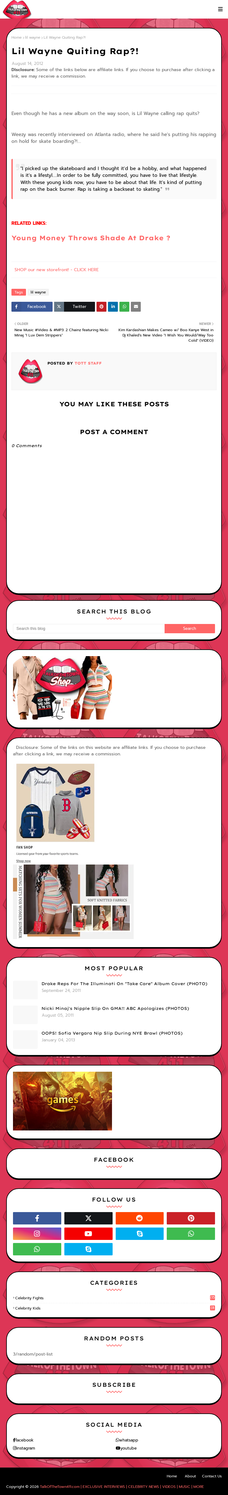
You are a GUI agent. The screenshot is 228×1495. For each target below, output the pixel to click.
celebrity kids (115, 1308)
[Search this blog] (89, 628)
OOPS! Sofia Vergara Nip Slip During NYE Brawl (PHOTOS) (112, 1033)
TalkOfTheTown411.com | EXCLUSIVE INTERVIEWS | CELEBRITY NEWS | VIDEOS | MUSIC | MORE (122, 1486)
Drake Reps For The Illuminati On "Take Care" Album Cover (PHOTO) (124, 983)
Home (16, 37)
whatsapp (128, 1440)
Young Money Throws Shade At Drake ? (90, 238)
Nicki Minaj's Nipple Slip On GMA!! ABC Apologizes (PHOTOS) (115, 1008)
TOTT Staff (87, 363)
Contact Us (212, 1476)
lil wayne (32, 37)
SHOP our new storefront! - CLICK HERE (57, 270)
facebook (24, 1440)
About (190, 1476)
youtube (128, 1448)
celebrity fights (115, 1298)
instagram (25, 1448)
